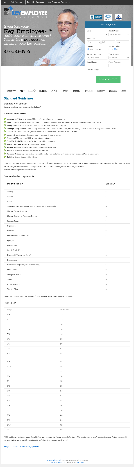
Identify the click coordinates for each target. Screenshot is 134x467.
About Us (54, 462)
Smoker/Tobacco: (115, 46)
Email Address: (93, 70)
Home (5, 2)
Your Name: (92, 62)
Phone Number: (114, 62)
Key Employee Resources (58, 2)
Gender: (90, 46)
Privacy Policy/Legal (54, 460)
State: (89, 31)
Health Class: (113, 31)
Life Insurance (17, 2)
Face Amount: (114, 54)
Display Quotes (108, 79)
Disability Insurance (35, 2)
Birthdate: (91, 39)
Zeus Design (80, 462)
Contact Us (61, 462)
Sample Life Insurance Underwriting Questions (21, 447)
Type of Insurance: (94, 54)
